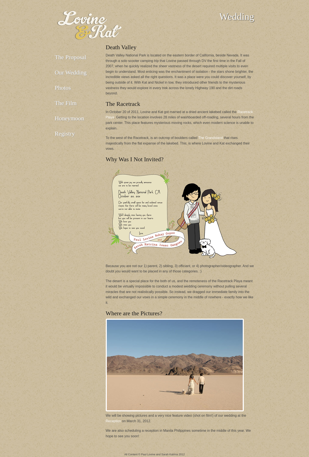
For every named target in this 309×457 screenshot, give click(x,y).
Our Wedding (71, 72)
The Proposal (70, 57)
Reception (113, 421)
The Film (66, 103)
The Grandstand (210, 138)
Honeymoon (69, 118)
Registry (65, 133)
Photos (63, 87)
